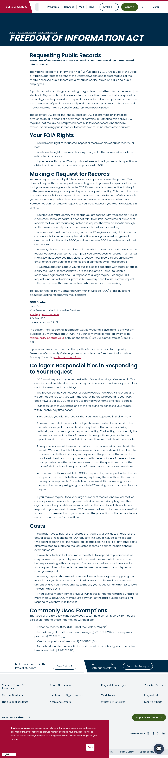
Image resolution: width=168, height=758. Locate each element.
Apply (128, 7)
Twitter (158, 733)
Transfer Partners (155, 685)
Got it (90, 747)
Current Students (12, 695)
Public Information (47, 32)
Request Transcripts (113, 685)
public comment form (67, 357)
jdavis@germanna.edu (44, 314)
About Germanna (27, 32)
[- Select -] (9, 754)
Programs (53, 7)
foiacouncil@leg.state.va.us (47, 338)
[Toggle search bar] (143, 7)
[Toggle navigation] (155, 7)
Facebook (153, 733)
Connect (69, 7)
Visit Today (108, 695)
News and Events (60, 702)
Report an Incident (13, 717)
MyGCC (107, 7)
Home (12, 32)
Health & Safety (126, 751)
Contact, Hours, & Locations (13, 686)
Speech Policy (147, 751)
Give (91, 7)
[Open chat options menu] (159, 749)
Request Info (151, 695)
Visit (81, 7)
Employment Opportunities (66, 695)
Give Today (63, 666)
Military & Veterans (113, 702)
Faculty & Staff (153, 702)
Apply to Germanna (147, 717)
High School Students (15, 702)
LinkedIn (163, 733)
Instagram (148, 733)
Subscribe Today (136, 666)
